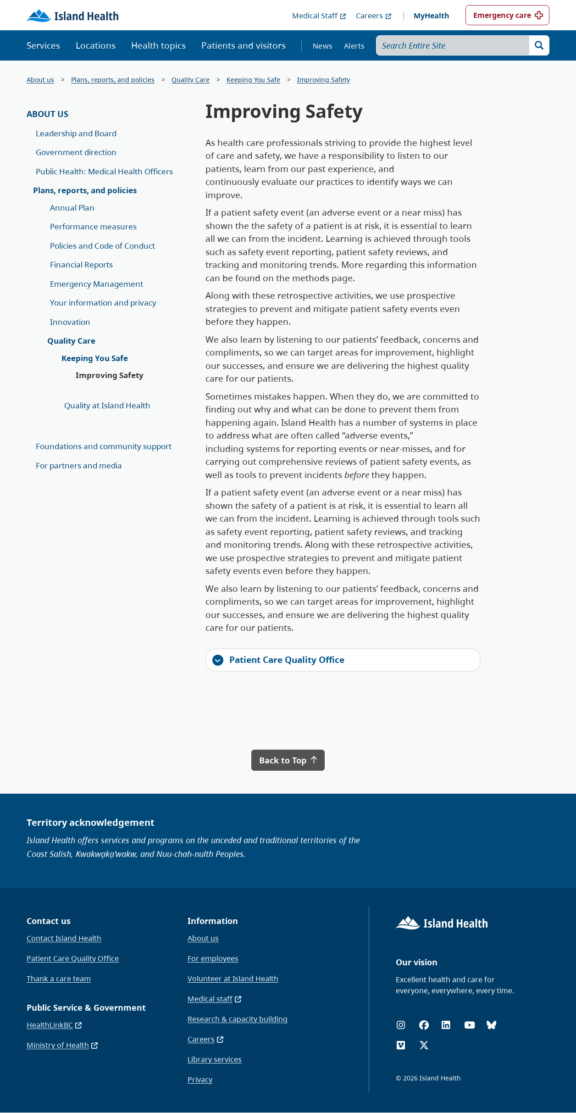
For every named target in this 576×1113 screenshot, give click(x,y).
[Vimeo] (401, 1045)
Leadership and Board (76, 133)
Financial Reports (81, 264)
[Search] (539, 45)
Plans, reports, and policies (113, 79)
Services (43, 45)
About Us (47, 113)
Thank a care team (59, 979)
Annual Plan (72, 207)
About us (40, 79)
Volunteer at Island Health (233, 979)
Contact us (49, 920)
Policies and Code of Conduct (102, 245)
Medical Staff (319, 16)
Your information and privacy (103, 302)
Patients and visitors (243, 45)
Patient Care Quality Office (278, 660)
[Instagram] (401, 1025)
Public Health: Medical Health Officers (104, 171)
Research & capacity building (238, 1019)
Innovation (70, 322)
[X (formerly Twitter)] (424, 1045)
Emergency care (502, 15)
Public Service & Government (86, 1007)
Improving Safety (323, 79)
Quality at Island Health (107, 405)
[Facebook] (424, 1025)
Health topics (158, 45)
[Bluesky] (491, 1025)
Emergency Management (96, 283)
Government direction (76, 152)
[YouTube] (469, 1025)
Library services (215, 1059)
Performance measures (93, 226)
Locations (96, 45)
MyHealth (431, 16)
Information (213, 920)
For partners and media (79, 465)
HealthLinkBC (55, 1025)
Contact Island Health (64, 938)
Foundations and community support (104, 446)
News (322, 46)
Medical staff (215, 999)
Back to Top (288, 760)
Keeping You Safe (253, 79)
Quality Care (191, 79)
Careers (374, 16)
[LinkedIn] (446, 1025)
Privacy (200, 1079)
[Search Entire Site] (463, 45)
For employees (213, 958)
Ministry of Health (63, 1045)
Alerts (354, 46)
